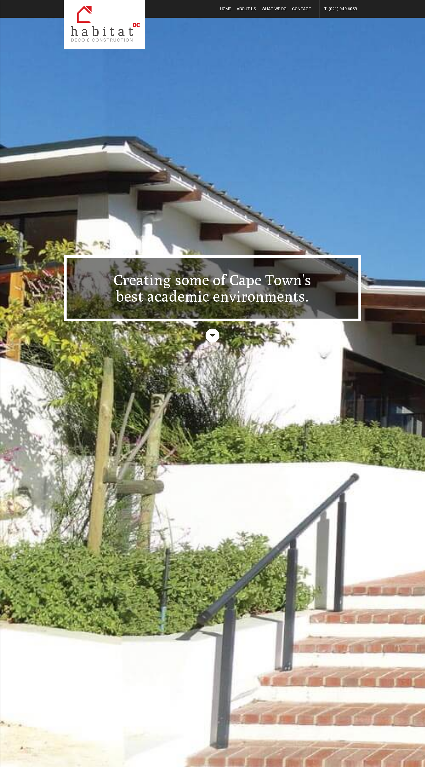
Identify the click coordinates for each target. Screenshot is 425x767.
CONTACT (301, 8)
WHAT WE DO (274, 8)
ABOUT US (246, 8)
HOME (225, 8)
